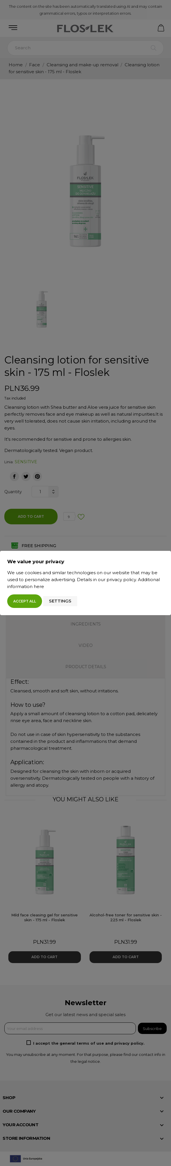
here (39, 586)
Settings (60, 601)
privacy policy (121, 579)
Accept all (24, 601)
